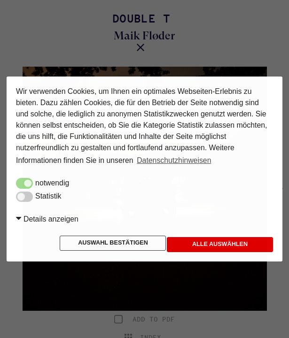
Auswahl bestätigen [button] (65, 242)
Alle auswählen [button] (154, 244)
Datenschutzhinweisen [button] (174, 160)
